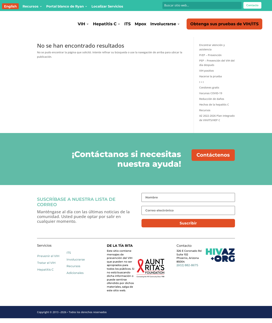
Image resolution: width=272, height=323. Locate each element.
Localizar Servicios (107, 6)
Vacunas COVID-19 (210, 98)
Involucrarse (163, 23)
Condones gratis (209, 92)
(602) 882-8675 (187, 270)
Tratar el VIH (46, 267)
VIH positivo (206, 75)
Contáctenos (213, 160)
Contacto (252, 5)
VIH (81, 23)
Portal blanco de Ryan (65, 6)
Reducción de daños (211, 103)
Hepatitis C (105, 23)
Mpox (140, 23)
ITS (127, 23)
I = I (201, 86)
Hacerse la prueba (210, 81)
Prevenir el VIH (48, 261)
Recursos (30, 6)
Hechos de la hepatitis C (214, 109)
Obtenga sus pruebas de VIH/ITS (224, 23)
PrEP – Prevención (210, 60)
